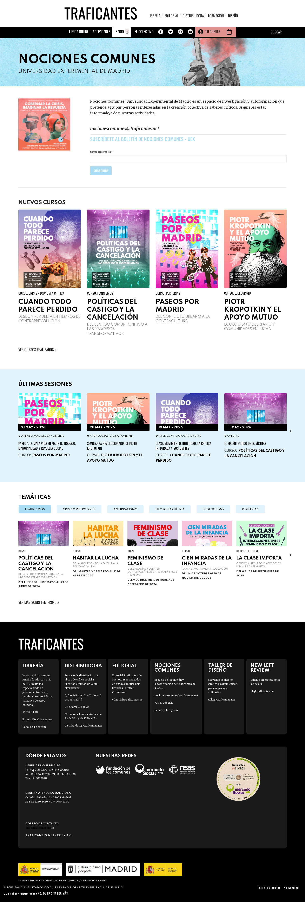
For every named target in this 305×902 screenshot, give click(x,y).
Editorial (171, 15)
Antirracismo (125, 509)
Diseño (233, 15)
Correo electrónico (101, 151)
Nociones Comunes (167, 668)
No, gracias (291, 887)
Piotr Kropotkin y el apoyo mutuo (252, 310)
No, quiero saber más (53, 893)
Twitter (170, 32)
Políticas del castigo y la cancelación (112, 310)
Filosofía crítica (170, 509)
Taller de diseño (220, 668)
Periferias (173, 293)
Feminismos (105, 293)
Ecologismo (242, 293)
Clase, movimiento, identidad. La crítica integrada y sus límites (183, 445)
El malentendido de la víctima (245, 443)
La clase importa (259, 558)
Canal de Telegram (34, 726)
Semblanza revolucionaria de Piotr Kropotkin (112, 445)
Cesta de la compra (229, 32)
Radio (120, 31)
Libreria (154, 15)
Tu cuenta (212, 31)
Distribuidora (193, 15)
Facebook (161, 32)
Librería (33, 666)
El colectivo (144, 31)
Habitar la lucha (96, 558)
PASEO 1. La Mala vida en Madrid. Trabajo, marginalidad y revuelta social (47, 445)
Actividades (101, 31)
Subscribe (100, 170)
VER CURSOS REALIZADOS (36, 349)
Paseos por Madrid (51, 455)
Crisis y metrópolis (79, 509)
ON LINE (233, 436)
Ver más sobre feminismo (37, 602)
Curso (22, 293)
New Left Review (262, 668)
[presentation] (290, 430)
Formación (216, 15)
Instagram (180, 32)
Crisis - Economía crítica (46, 293)
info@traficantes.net (39, 827)
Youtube (190, 32)
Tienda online (78, 31)
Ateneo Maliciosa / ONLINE (42, 436)
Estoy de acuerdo (269, 887)
